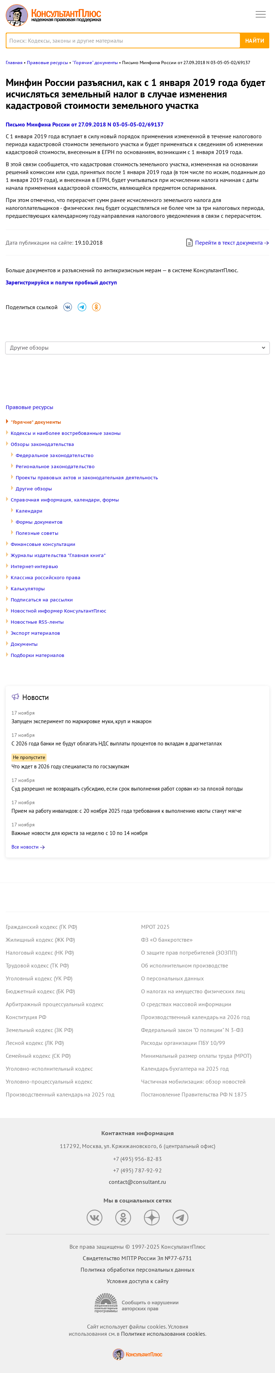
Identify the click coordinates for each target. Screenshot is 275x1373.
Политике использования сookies (163, 1333)
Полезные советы (37, 533)
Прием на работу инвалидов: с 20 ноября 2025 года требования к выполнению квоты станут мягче (126, 810)
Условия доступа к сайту (137, 1281)
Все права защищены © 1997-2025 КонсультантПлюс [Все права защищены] (137, 1246)
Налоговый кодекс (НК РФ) (40, 952)
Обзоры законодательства (42, 444)
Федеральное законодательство (54, 455)
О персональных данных (172, 978)
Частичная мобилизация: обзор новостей (193, 1081)
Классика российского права (46, 578)
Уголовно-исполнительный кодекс (49, 1068)
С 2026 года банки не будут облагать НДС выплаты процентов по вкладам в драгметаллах (116, 743)
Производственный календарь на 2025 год (60, 1094)
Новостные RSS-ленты (37, 622)
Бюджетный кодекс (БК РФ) (40, 991)
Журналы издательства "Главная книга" (58, 555)
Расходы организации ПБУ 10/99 (183, 1042)
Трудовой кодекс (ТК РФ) (37, 965)
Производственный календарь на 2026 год (195, 1017)
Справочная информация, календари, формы (65, 500)
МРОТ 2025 (155, 926)
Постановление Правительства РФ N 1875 (194, 1094)
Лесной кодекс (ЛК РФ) (35, 1042)
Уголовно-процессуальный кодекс (49, 1081)
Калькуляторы (28, 589)
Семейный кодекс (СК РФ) (38, 1055)
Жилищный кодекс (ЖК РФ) (40, 939)
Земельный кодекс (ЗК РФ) (39, 1029)
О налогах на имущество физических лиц (193, 991)
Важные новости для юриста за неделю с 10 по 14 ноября (79, 833)
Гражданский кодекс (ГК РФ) (41, 926)
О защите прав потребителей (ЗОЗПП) (189, 952)
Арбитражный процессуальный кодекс (54, 1004)
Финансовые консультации (43, 544)
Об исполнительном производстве (184, 965)
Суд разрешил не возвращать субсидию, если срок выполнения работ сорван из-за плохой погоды (127, 788)
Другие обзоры (34, 489)
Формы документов (39, 522)
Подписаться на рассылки (42, 600)
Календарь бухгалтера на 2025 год (185, 1068)
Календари (29, 511)
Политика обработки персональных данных (137, 1269)
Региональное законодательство (55, 467)
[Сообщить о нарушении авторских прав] (137, 1303)
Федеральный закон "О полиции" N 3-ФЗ (192, 1029)
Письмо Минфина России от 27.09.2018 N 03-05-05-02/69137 (85, 124)
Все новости (25, 847)
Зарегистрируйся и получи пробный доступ (61, 282)
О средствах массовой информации (186, 1004)
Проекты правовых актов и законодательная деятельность (87, 478)
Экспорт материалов (35, 633)
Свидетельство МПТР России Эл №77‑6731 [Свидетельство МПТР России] (137, 1258)
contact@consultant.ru (137, 1181)
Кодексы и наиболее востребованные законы (66, 433)
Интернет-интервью (34, 566)
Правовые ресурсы (29, 407)
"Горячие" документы (36, 422)
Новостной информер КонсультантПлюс (58, 611)
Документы (24, 644)
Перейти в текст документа (223, 242)
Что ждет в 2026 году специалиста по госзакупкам (70, 766)
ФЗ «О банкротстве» (167, 939)
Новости (35, 697)
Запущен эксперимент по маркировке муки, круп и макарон (81, 721)
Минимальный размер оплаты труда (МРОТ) (196, 1055)
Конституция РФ (26, 1017)
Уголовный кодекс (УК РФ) (39, 978)
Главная (14, 62)
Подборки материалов (37, 655)
